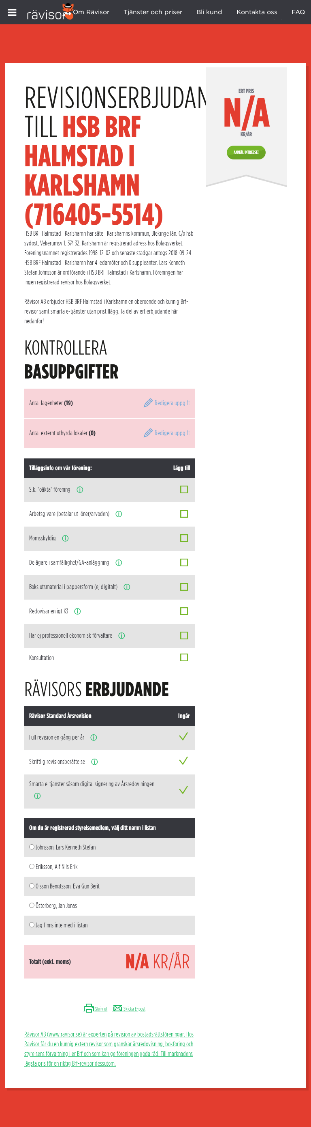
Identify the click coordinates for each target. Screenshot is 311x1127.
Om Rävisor (91, 12)
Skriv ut (95, 1009)
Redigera (166, 403)
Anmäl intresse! (246, 152)
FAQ (298, 12)
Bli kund (209, 12)
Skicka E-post (128, 1009)
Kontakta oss (256, 12)
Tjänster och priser (153, 12)
